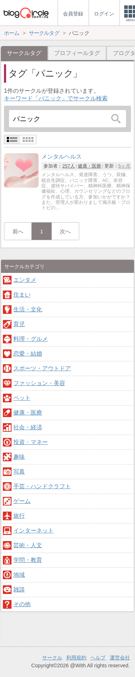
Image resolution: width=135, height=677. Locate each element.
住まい (22, 295)
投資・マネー (30, 442)
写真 (19, 471)
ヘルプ (97, 657)
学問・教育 (27, 560)
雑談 (19, 589)
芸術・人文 (27, 545)
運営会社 (120, 657)
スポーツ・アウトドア (42, 368)
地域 (19, 575)
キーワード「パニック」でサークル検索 (56, 98)
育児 (19, 324)
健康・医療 (89, 166)
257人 (68, 166)
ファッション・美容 (39, 383)
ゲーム (22, 501)
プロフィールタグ (77, 53)
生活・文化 (27, 309)
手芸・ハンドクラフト (42, 486)
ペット (22, 398)
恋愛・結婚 (27, 354)
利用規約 (76, 657)
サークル (52, 657)
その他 (22, 604)
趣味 (19, 457)
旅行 (19, 516)
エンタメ (24, 280)
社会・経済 (27, 427)
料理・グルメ (30, 339)
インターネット (33, 530)
